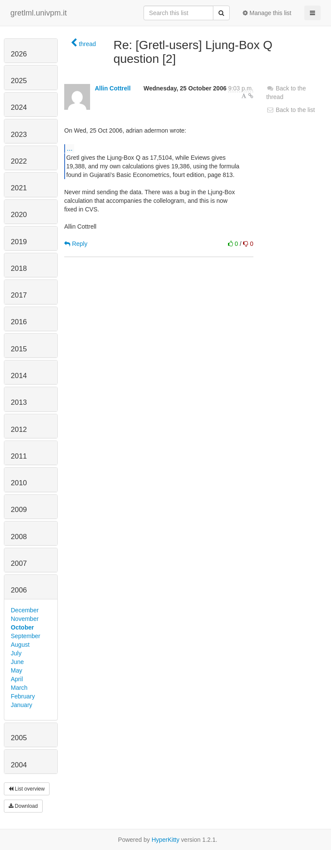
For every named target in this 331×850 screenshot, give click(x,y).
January (21, 704)
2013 (19, 402)
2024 (19, 107)
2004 (19, 765)
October (22, 627)
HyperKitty (166, 839)
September (25, 636)
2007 (19, 563)
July (16, 653)
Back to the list (290, 109)
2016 (19, 322)
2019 (19, 242)
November (25, 618)
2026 (19, 54)
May (16, 670)
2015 (19, 349)
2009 (19, 510)
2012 (19, 429)
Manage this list (267, 12)
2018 (19, 268)
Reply (75, 243)
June (17, 661)
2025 (19, 81)
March (19, 687)
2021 (19, 188)
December (25, 610)
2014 (19, 376)
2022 (19, 161)
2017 (19, 295)
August (20, 644)
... (69, 148)
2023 (19, 134)
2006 (19, 590)
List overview (27, 789)
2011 (19, 456)
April (17, 679)
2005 (19, 738)
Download (23, 806)
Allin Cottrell (113, 88)
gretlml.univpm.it (38, 13)
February (23, 696)
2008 (19, 537)
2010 (19, 483)
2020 (19, 215)
